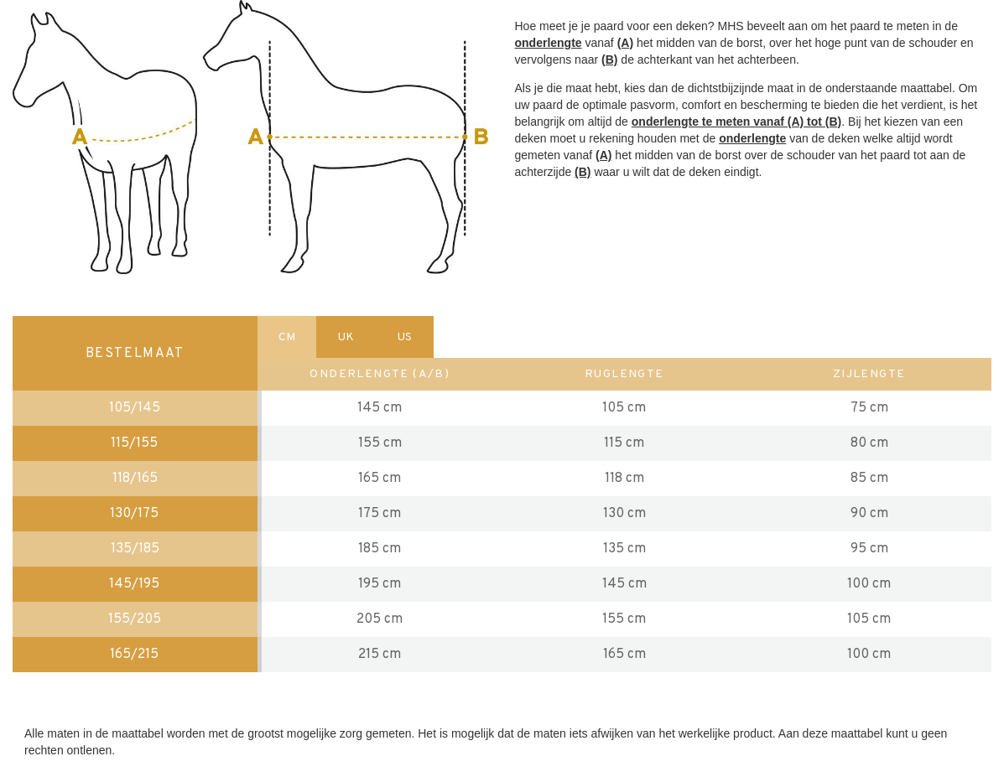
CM (286, 337)
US (405, 337)
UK (346, 337)
